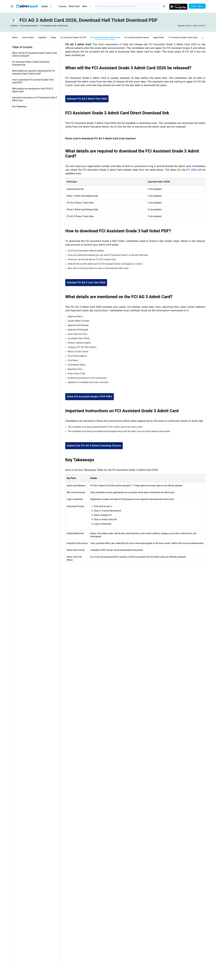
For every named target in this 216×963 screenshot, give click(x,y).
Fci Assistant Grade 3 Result (136, 37)
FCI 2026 (191, 169)
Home (15, 26)
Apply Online (158, 37)
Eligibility (42, 37)
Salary (53, 37)
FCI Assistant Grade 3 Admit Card (54, 26)
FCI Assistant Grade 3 (29, 26)
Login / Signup (197, 6)
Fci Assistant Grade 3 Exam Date (183, 37)
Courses (63, 6)
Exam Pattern (28, 37)
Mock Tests (74, 6)
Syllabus (14, 37)
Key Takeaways (19, 106)
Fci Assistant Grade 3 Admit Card (105, 37)
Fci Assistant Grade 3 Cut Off (73, 37)
